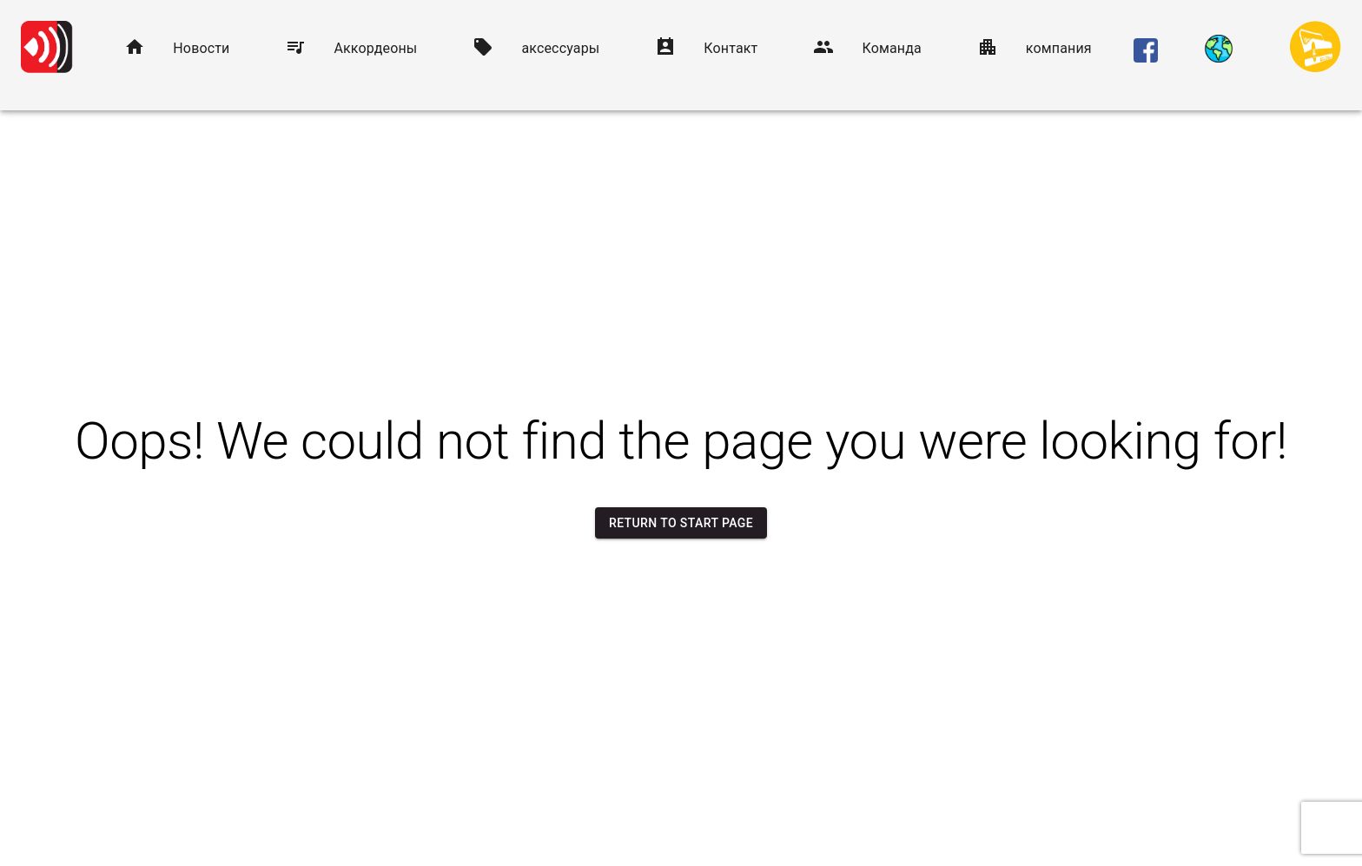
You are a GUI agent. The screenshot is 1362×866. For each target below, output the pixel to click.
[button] (176, 48)
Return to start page (681, 523)
